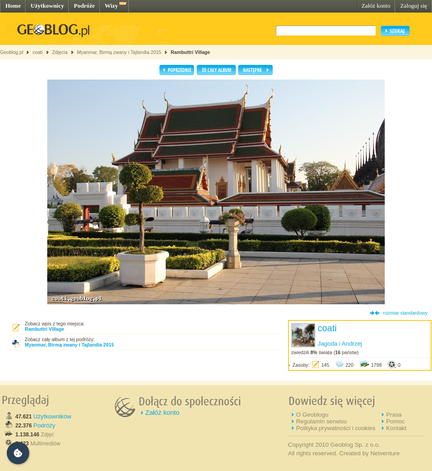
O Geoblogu (312, 414)
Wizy (111, 5)
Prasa (394, 414)
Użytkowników (52, 416)
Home (13, 5)
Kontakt (396, 428)
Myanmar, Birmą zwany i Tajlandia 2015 (119, 52)
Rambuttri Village (190, 52)
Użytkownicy (47, 5)
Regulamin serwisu (321, 421)
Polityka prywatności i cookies (335, 428)
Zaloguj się (413, 5)
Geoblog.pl (11, 52)
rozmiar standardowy (405, 312)
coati (37, 52)
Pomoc (395, 421)
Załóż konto (375, 5)
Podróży (44, 425)
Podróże (84, 5)
